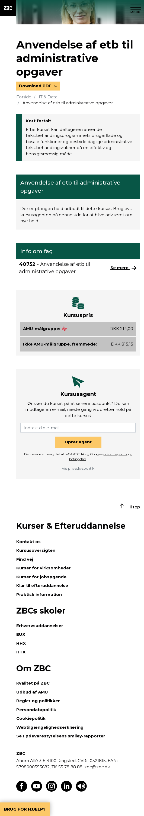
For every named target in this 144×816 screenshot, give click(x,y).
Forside (23, 96)
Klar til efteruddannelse (42, 585)
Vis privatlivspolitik (78, 468)
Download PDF (36, 85)
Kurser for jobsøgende (41, 576)
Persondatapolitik (36, 709)
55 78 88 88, (70, 766)
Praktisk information (39, 594)
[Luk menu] (136, 8)
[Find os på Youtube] (36, 790)
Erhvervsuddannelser (39, 625)
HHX (21, 643)
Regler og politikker (38, 700)
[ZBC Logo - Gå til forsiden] (8, 8)
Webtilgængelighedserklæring (50, 727)
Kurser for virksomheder (43, 567)
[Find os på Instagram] (51, 790)
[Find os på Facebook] (21, 790)
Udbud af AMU (32, 692)
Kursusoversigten (35, 550)
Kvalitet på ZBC (33, 683)
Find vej (24, 559)
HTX (20, 651)
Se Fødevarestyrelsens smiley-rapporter (60, 735)
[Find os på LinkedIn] (66, 790)
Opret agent (78, 441)
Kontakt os (28, 541)
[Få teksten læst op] (81, 790)
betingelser (77, 459)
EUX (20, 634)
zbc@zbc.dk (97, 766)
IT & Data (48, 96)
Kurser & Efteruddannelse (71, 526)
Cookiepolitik (31, 718)
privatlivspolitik (115, 454)
